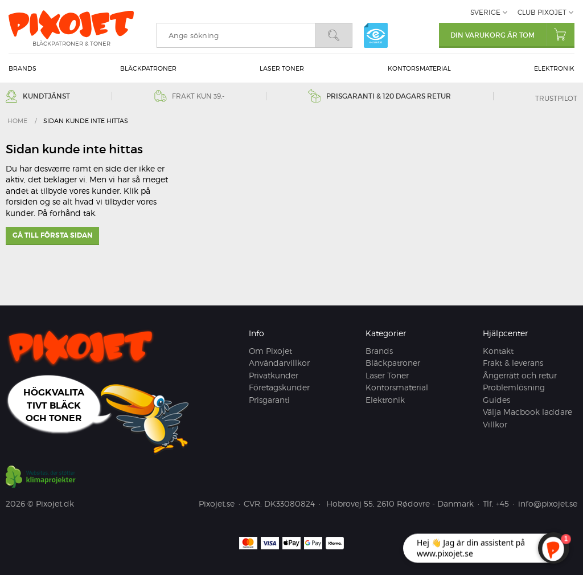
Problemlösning (514, 387)
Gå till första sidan (52, 235)
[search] (236, 35)
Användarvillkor (279, 363)
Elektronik (554, 68)
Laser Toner (282, 68)
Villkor (495, 424)
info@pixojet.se (547, 503)
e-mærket (376, 35)
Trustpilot (556, 98)
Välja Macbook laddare (527, 412)
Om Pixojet (270, 351)
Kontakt (498, 351)
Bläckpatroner (148, 68)
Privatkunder (273, 375)
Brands (22, 68)
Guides (496, 400)
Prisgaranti (269, 400)
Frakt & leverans (513, 363)
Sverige (485, 12)
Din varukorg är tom (512, 34)
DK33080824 (289, 503)
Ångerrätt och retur (520, 375)
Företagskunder (279, 387)
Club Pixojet (542, 12)
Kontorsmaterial (419, 68)
